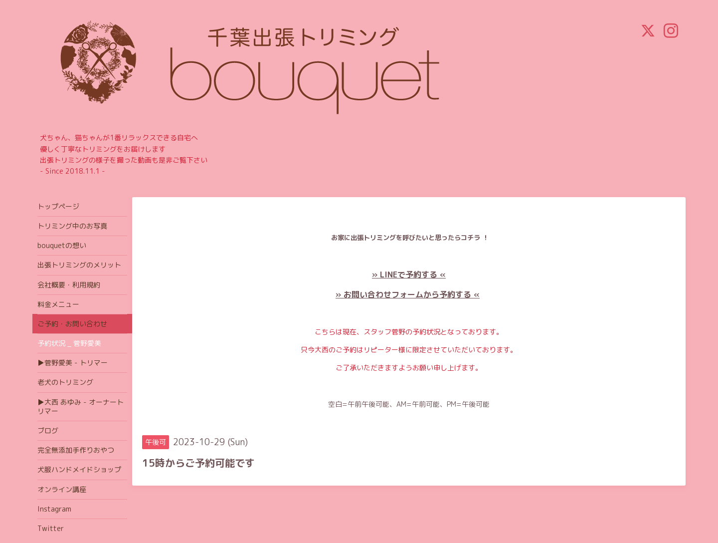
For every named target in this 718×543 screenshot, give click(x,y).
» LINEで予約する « (409, 274)
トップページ (58, 206)
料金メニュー (58, 304)
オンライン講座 (61, 489)
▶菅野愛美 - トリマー (72, 362)
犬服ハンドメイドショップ (79, 469)
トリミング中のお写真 (72, 226)
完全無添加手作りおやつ (75, 450)
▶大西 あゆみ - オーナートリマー (80, 406)
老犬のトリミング (65, 382)
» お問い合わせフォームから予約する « (408, 294)
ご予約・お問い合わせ (72, 323)
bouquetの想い (61, 245)
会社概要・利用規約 (68, 284)
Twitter (50, 528)
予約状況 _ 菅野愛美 (69, 343)
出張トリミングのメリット (79, 265)
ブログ (47, 430)
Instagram (54, 509)
